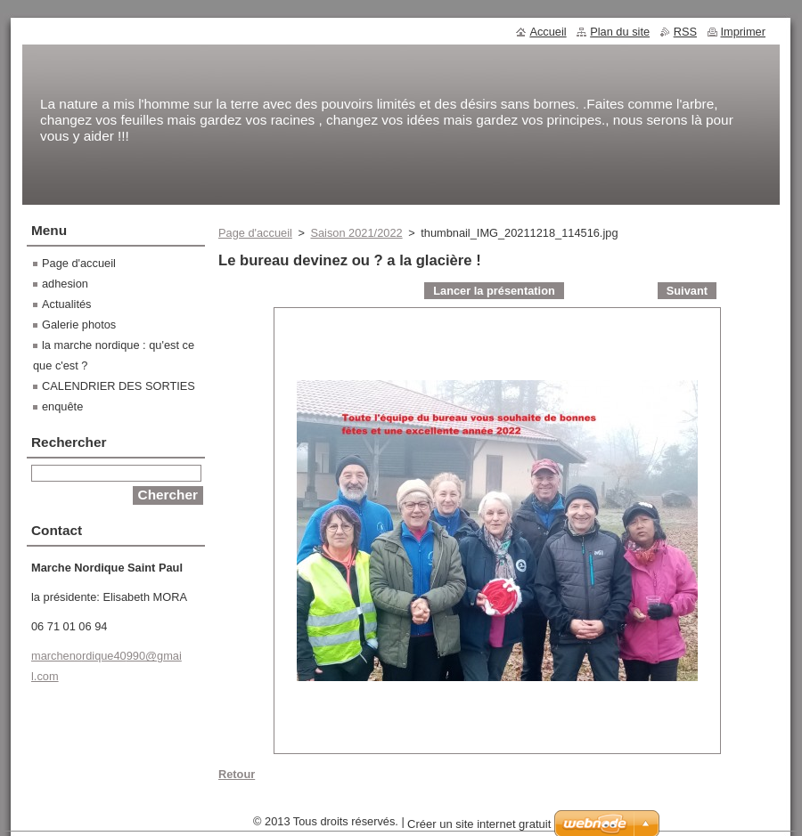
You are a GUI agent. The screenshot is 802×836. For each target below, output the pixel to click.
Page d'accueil (255, 232)
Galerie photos (79, 324)
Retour (236, 774)
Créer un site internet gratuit (479, 824)
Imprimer (743, 31)
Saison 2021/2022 (356, 232)
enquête (62, 406)
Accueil (547, 31)
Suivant (687, 290)
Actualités (66, 304)
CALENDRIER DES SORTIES (118, 386)
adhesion (65, 283)
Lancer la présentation (494, 290)
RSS (685, 31)
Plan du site (620, 31)
